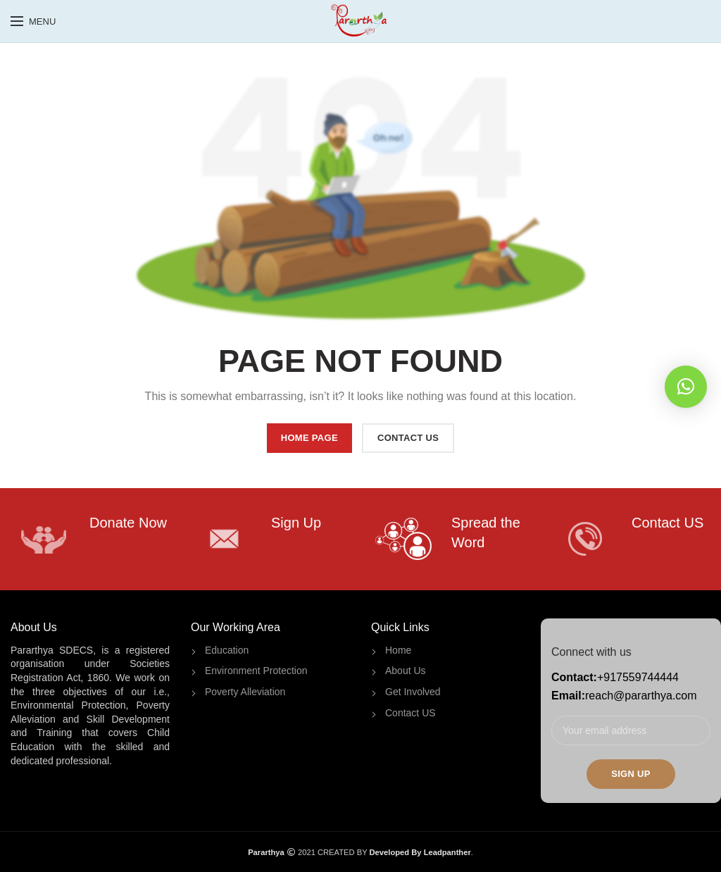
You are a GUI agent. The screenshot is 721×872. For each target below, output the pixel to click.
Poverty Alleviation (245, 691)
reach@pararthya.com (641, 696)
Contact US (410, 712)
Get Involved (413, 691)
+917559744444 (638, 677)
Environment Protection (256, 670)
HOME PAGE (309, 437)
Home (398, 650)
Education (227, 650)
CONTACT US (408, 437)
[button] (686, 387)
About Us (405, 670)
